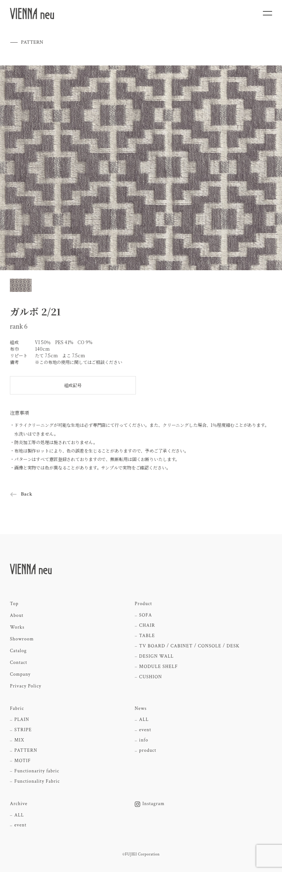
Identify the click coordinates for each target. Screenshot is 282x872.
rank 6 (19, 326)
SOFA (145, 615)
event (145, 730)
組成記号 (73, 385)
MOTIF (22, 761)
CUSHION (150, 677)
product (147, 751)
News (141, 709)
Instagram (149, 804)
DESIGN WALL (156, 657)
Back (27, 494)
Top (14, 604)
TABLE (147, 636)
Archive (19, 804)
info (143, 740)
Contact (18, 663)
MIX (19, 740)
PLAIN (21, 720)
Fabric (17, 709)
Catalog (18, 651)
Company (20, 675)
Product (143, 604)
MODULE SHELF (158, 667)
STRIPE (23, 730)
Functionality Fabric (37, 782)
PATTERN (25, 751)
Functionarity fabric (36, 771)
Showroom (22, 639)
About (17, 616)
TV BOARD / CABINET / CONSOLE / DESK (189, 646)
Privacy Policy (25, 686)
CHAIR (147, 626)
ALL (144, 720)
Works (17, 627)
